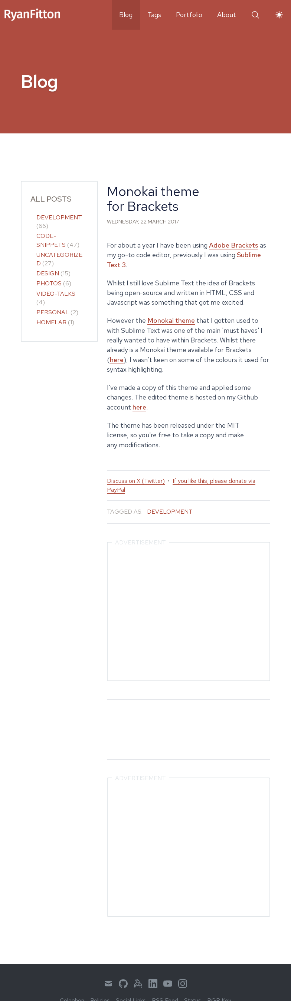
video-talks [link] (55, 294)
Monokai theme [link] (171, 320)
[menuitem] (108, 983)
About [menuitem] (226, 14)
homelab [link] (51, 322)
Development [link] (170, 512)
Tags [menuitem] (154, 14)
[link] (32, 15)
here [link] (117, 359)
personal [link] (52, 312)
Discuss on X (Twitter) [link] (136, 481)
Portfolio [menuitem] (189, 14)
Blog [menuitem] (126, 14)
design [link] (47, 273)
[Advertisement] (189, 611)
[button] (255, 15)
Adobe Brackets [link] (233, 245)
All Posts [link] (50, 199)
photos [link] (49, 283)
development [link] (59, 217)
